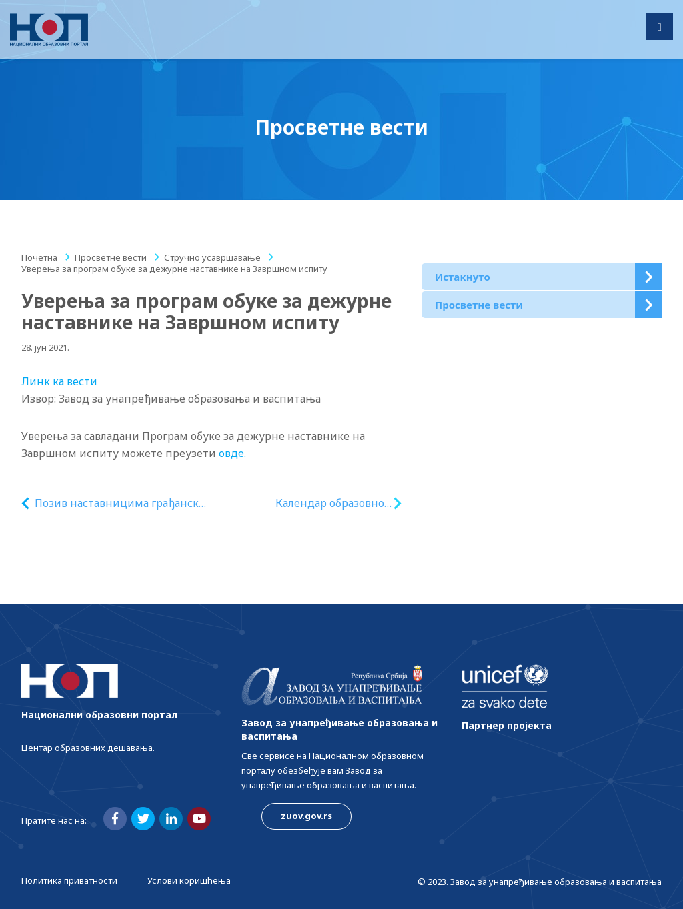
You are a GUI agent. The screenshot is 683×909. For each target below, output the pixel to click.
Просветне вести (111, 257)
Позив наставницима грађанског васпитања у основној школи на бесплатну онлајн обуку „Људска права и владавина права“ (122, 503)
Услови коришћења (189, 880)
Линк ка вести (59, 381)
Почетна (39, 257)
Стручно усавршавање (212, 257)
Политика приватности (69, 880)
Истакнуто (462, 276)
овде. (232, 453)
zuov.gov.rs (306, 816)
